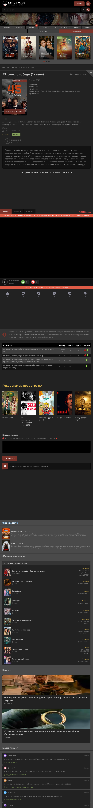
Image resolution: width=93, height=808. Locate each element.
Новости (43, 31)
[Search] (77, 10)
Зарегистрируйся (32, 287)
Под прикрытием (12, 800)
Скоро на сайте (10, 522)
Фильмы (19, 27)
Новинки (32, 27)
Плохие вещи (11, 762)
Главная (6, 27)
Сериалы (45, 27)
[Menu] (88, 3)
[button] (44, 61)
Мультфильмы (61, 27)
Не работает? (85, 211)
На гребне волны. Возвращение (18, 787)
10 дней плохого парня (15, 775)
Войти (79, 4)
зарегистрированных (15, 215)
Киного (5, 67)
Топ (13, 31)
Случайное (76, 31)
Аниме (87, 27)
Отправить (10, 458)
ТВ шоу (76, 27)
